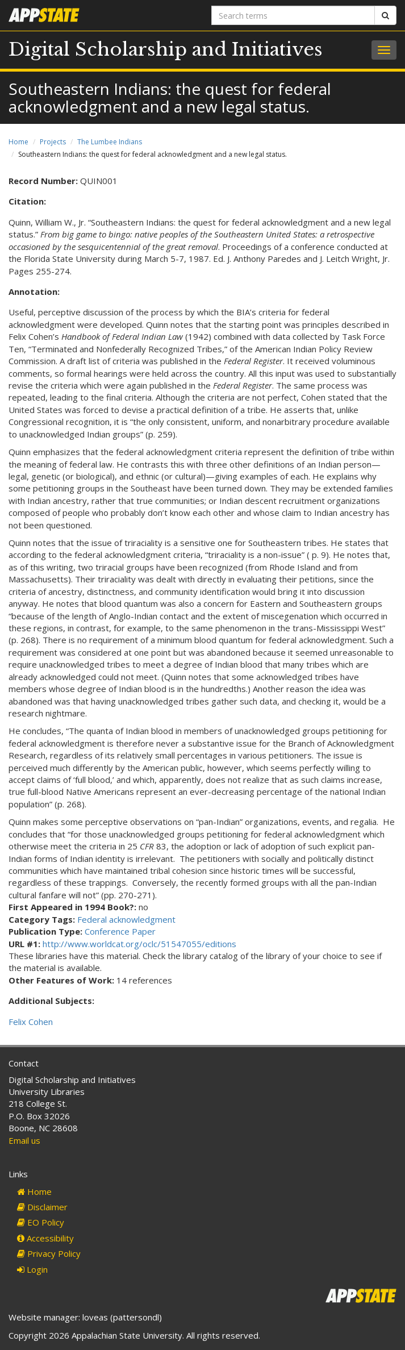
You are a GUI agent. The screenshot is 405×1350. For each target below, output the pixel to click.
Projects (53, 142)
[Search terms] (293, 15)
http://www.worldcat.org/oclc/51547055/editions (139, 943)
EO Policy (40, 1222)
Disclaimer (42, 1206)
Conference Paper (120, 931)
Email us (24, 1140)
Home (18, 142)
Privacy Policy (49, 1253)
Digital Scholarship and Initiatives (166, 49)
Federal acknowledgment (126, 919)
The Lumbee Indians (109, 142)
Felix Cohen (31, 1021)
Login (32, 1269)
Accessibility (45, 1238)
